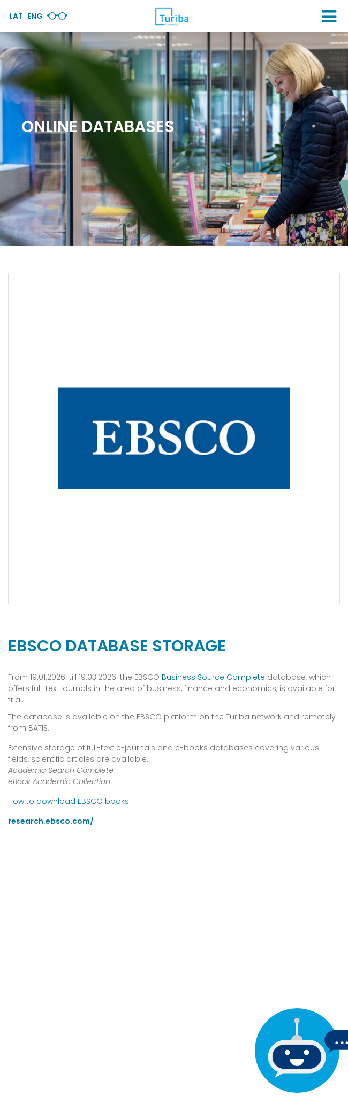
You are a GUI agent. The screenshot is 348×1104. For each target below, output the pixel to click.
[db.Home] (171, 16)
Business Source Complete (213, 677)
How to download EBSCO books (68, 801)
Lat (16, 16)
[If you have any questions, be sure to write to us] (294, 1050)
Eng (35, 16)
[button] (329, 16)
